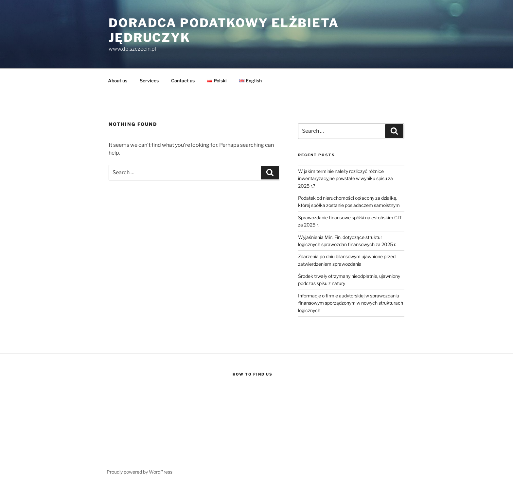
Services (149, 80)
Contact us (183, 80)
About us (117, 80)
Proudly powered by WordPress (139, 472)
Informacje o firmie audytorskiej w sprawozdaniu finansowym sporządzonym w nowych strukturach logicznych (350, 303)
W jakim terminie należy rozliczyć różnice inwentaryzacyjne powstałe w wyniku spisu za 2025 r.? (345, 178)
